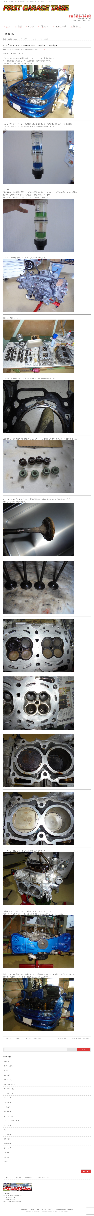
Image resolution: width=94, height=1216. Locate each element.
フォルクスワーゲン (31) (11, 1120)
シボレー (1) (7, 1098)
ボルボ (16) (7, 1143)
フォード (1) (7, 1125)
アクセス (18, 1177)
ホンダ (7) (7, 1139)
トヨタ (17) (7, 1111)
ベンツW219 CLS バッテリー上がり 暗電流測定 (74, 1038)
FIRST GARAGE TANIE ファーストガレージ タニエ (44, 1209)
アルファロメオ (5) (9, 1084)
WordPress (37, 1211)
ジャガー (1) (7, 1102)
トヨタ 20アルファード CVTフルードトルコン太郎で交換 (22, 1038)
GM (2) (6, 1070)
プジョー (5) (7, 1130)
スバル (44, 49)
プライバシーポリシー (42, 1177)
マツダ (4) (7, 1152)
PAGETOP (85, 1171)
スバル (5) (7, 1107)
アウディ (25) (8, 1080)
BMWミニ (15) (8, 1066)
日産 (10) (6, 1161)
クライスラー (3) (9, 1089)
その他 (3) (7, 1075)
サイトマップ (8, 1177)
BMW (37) (7, 1061)
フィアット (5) (8, 1116)
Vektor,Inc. (57, 1211)
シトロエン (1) (8, 1093)
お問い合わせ (29, 1177)
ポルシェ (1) (7, 1148)
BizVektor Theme (47, 1211)
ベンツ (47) (7, 1134)
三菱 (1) (6, 1157)
